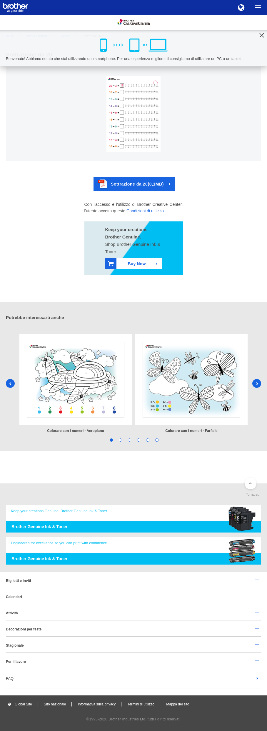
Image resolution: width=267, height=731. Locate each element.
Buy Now (127, 263)
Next (256, 383)
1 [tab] (110, 439)
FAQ (10, 678)
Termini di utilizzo (141, 704)
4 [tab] (138, 439)
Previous (10, 383)
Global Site (23, 704)
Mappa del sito (177, 704)
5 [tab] (147, 439)
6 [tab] (156, 439)
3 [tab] (129, 439)
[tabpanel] (76, 384)
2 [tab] (119, 439)
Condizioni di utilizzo (145, 210)
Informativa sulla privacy (97, 704)
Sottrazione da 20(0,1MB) (131, 183)
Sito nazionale (55, 704)
